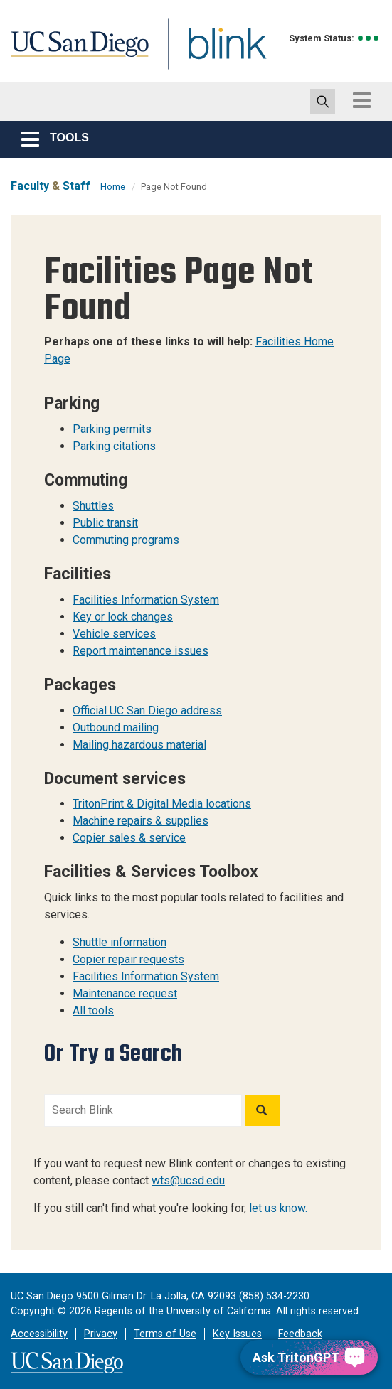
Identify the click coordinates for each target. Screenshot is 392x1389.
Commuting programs (126, 540)
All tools (93, 1010)
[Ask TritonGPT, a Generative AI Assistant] (309, 1357)
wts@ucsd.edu (188, 1180)
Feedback (300, 1334)
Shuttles (93, 506)
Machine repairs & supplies (140, 820)
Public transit (105, 523)
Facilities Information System (146, 599)
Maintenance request (125, 993)
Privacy (100, 1334)
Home (112, 186)
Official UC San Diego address (147, 710)
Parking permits (112, 429)
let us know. (278, 1208)
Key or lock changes (123, 616)
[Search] (262, 1110)
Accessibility (39, 1334)
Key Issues (237, 1334)
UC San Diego (75, 52)
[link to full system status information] (368, 38)
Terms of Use (165, 1334)
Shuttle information (119, 942)
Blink (213, 52)
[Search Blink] (143, 1110)
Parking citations (114, 446)
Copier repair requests (128, 959)
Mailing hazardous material (139, 744)
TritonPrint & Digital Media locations (162, 803)
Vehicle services (114, 633)
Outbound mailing (116, 727)
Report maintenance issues (140, 651)
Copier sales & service (129, 837)
